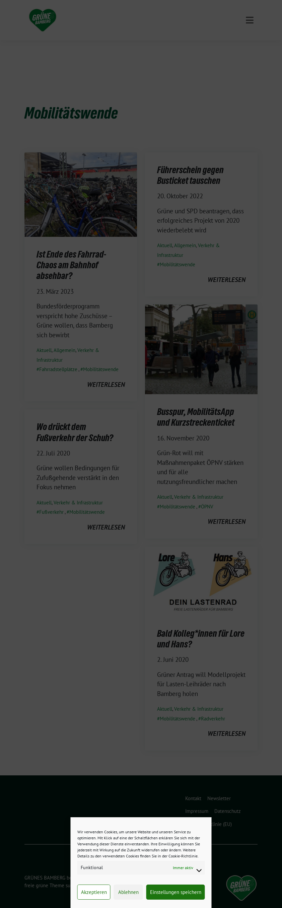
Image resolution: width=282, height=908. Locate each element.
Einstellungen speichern (175, 892)
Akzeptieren (94, 892)
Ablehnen (128, 892)
